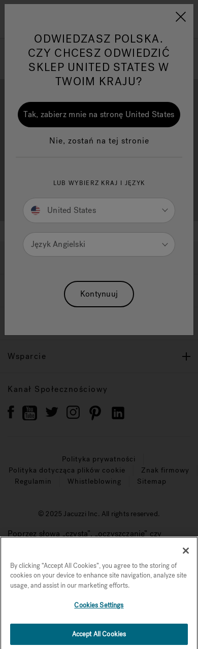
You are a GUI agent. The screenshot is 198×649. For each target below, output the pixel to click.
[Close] (186, 561)
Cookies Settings (98, 615)
